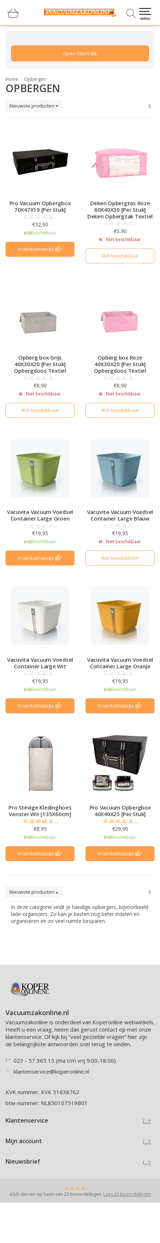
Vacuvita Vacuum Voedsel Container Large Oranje (120, 662)
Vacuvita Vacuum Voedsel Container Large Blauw (120, 515)
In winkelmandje (40, 249)
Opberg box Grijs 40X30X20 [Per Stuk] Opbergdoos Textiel (40, 364)
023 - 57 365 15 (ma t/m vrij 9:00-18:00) (65, 1060)
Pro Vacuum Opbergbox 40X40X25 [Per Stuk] (120, 810)
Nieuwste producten (33, 105)
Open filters (79, 53)
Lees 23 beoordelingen (127, 1194)
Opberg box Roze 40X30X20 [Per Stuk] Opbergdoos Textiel (120, 364)
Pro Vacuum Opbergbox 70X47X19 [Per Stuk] (40, 206)
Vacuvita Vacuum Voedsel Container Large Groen (40, 515)
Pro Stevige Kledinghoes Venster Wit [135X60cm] (39, 810)
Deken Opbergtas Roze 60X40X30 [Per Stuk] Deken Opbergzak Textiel (120, 209)
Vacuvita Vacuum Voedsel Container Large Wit (40, 662)
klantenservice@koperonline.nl (51, 1071)
